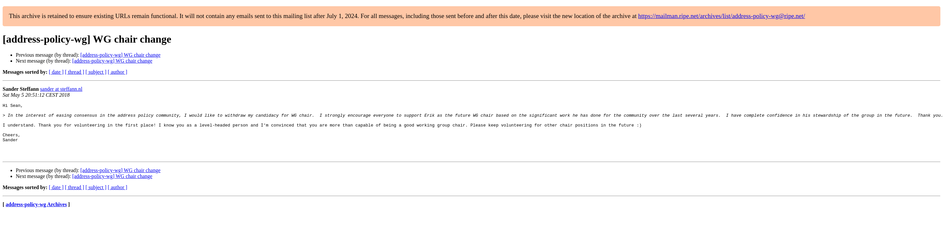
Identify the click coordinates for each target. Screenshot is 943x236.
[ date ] (56, 72)
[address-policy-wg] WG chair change (120, 55)
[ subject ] (96, 72)
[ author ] (117, 72)
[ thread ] (74, 72)
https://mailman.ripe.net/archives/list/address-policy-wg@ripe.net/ (721, 15)
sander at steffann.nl (61, 89)
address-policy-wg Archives (36, 215)
